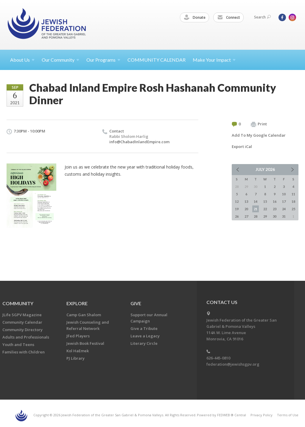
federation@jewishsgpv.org (232, 364)
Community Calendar (22, 322)
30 (274, 216)
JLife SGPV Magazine (22, 314)
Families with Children (23, 352)
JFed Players (78, 336)
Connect (228, 17)
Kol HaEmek (77, 350)
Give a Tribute (144, 328)
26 (237, 216)
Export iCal (242, 146)
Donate (195, 17)
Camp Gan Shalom (83, 314)
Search (262, 17)
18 (293, 201)
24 (284, 209)
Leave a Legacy (145, 336)
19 (237, 209)
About (22, 60)
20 (246, 209)
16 (274, 201)
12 (237, 201)
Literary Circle (144, 343)
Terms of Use (287, 415)
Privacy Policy (261, 415)
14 (255, 201)
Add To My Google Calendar (259, 135)
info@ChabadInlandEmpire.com (139, 141)
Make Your (214, 60)
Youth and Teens (18, 344)
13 (246, 201)
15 (265, 201)
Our (103, 60)
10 (284, 194)
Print (259, 124)
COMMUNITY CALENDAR (156, 60)
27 (246, 216)
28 (255, 216)
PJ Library (75, 358)
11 (293, 194)
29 (265, 216)
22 (265, 209)
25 (293, 209)
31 (284, 216)
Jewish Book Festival (85, 343)
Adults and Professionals (25, 337)
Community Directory (22, 329)
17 (284, 201)
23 (274, 209)
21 (255, 209)
